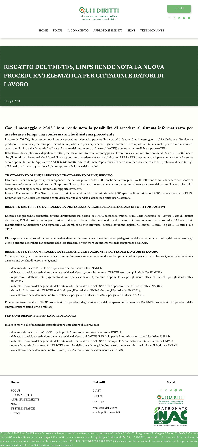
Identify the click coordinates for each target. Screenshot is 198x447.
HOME (43, 30)
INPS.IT (97, 396)
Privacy (15, 413)
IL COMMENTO (77, 30)
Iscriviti (179, 8)
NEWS (131, 30)
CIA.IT (97, 390)
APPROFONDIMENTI (107, 30)
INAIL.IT (98, 402)
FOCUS (57, 30)
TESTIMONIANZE (152, 30)
